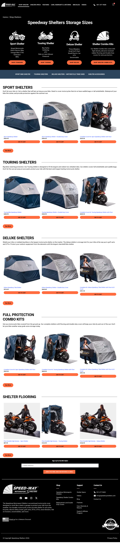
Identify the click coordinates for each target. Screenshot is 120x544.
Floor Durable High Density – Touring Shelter (54, 441)
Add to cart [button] (22, 142)
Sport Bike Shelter (22, 74)
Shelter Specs (35, 5)
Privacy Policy (112, 538)
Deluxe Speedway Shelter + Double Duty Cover (55, 287)
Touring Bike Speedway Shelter (12, 212)
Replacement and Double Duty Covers (64, 503)
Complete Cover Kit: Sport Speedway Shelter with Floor (95, 137)
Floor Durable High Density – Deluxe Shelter (92, 441)
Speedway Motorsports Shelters (64, 493)
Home (5, 17)
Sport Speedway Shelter (11, 137)
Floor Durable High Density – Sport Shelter (16, 441)
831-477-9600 (101, 5)
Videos (84, 5)
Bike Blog (76, 5)
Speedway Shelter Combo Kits (64, 498)
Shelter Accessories (96, 74)
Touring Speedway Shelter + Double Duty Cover (55, 212)
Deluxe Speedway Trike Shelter (12, 287)
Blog (78, 499)
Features (45, 5)
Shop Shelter (23, 5)
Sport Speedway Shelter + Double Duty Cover (55, 137)
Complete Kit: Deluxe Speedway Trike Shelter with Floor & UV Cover (97, 288)
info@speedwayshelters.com (106, 496)
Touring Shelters (41, 74)
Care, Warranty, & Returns (61, 5)
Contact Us (97, 499)
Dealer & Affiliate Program (82, 512)
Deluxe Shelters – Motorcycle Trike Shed (68, 74)
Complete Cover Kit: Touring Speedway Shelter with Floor (96, 212)
